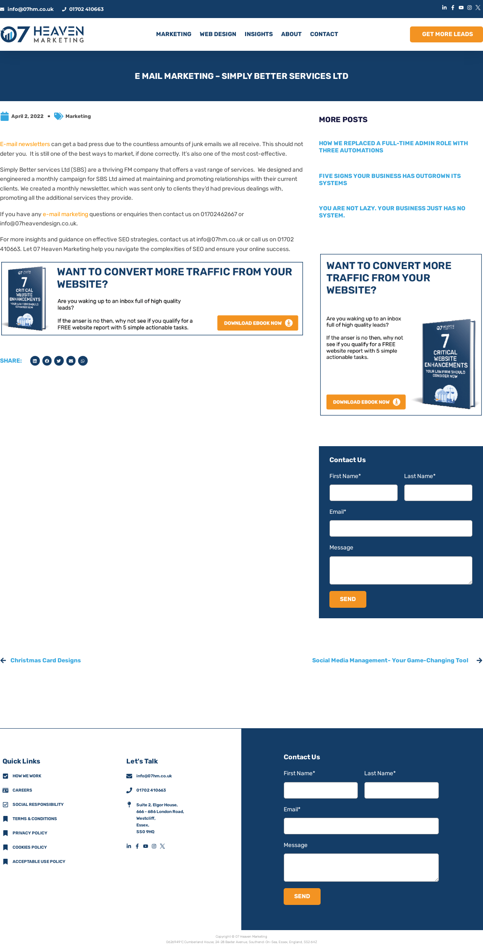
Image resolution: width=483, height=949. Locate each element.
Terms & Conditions (35, 818)
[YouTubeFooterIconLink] (147, 846)
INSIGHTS (259, 34)
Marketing (78, 116)
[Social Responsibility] (5, 805)
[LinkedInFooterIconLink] (130, 846)
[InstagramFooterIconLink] (155, 846)
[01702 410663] (129, 790)
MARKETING (173, 34)
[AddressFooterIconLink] (129, 805)
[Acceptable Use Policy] (5, 862)
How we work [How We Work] (27, 776)
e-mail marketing (65, 214)
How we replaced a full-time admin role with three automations (393, 147)
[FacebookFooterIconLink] (139, 846)
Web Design (218, 34)
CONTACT (324, 34)
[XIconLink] (479, 7)
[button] (35, 361)
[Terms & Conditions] (5, 819)
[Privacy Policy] (5, 833)
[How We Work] (5, 776)
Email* (337, 511)
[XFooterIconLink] (164, 846)
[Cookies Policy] (5, 847)
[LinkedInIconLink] (445, 7)
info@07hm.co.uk (219, 239)
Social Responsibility (38, 804)
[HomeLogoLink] (42, 34)
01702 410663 (151, 790)
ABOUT (291, 34)
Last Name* (420, 476)
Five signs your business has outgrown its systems (390, 180)
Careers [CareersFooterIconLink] (22, 790)
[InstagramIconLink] (470, 7)
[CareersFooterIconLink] (5, 790)
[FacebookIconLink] (453, 7)
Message (341, 547)
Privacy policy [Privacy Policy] (30, 833)
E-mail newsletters (25, 144)
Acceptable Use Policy (39, 861)
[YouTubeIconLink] (462, 7)
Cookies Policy (30, 847)
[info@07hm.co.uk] (129, 776)
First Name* (345, 476)
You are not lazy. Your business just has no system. (392, 212)
